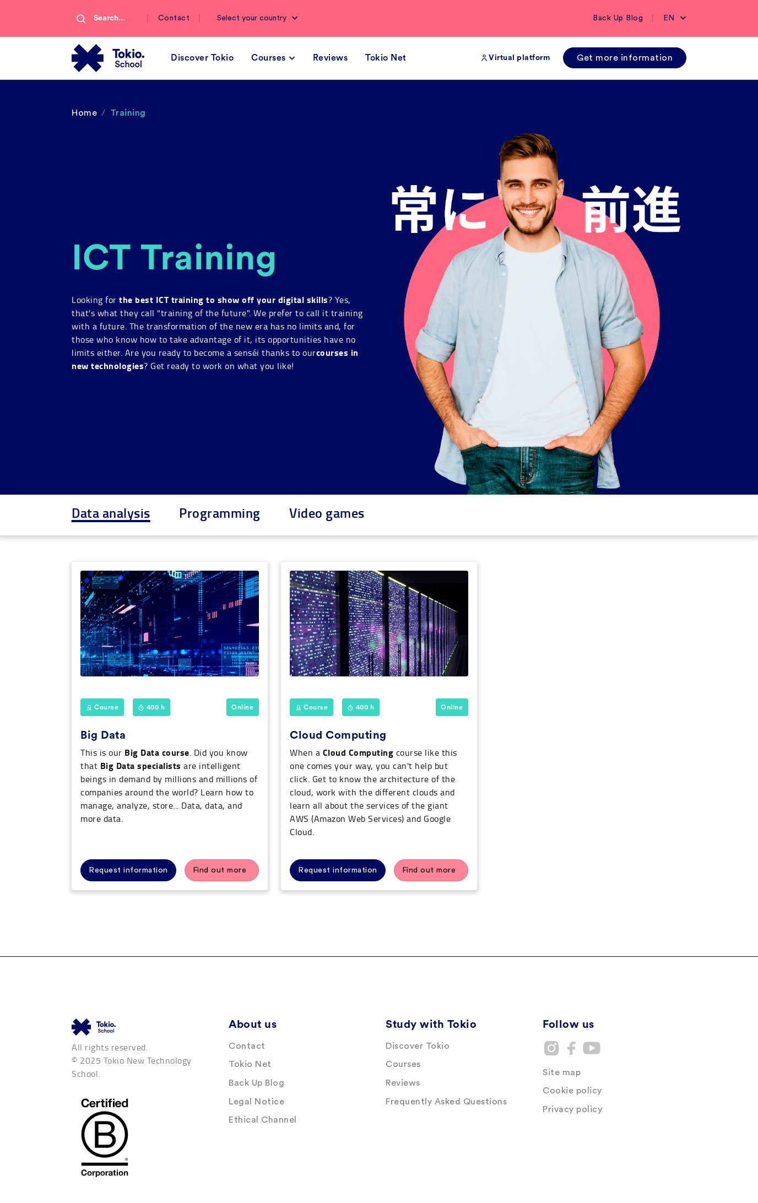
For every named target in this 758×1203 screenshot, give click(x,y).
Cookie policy (572, 1090)
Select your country (253, 18)
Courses (403, 1064)
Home (84, 113)
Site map (562, 1072)
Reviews (403, 1083)
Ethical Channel (263, 1119)
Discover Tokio (418, 1046)
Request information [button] (128, 870)
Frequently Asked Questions (446, 1101)
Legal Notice (256, 1101)
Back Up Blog (618, 18)
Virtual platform (519, 58)
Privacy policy (572, 1109)
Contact (174, 18)
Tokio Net (250, 1064)
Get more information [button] (625, 57)
